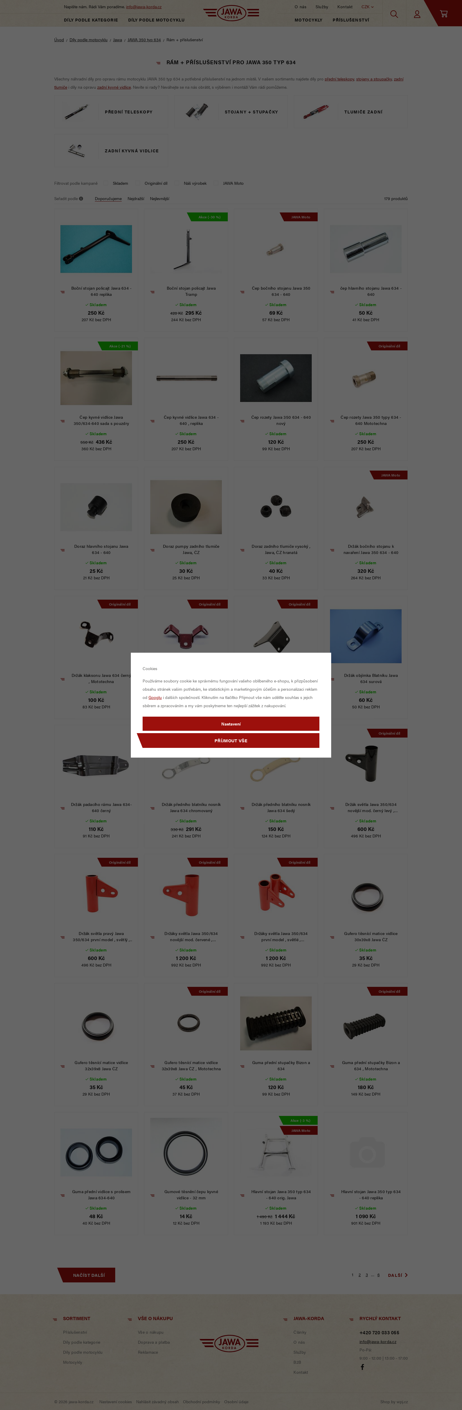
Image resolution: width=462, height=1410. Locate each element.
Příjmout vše (231, 740)
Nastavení (231, 724)
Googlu (155, 697)
